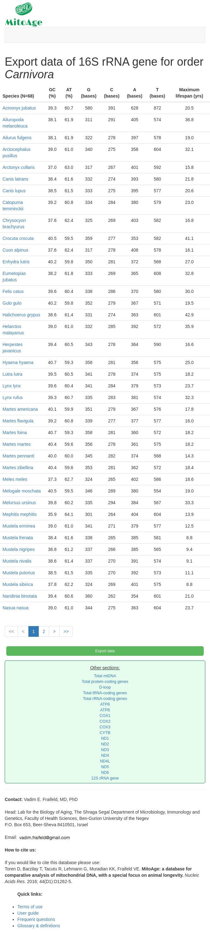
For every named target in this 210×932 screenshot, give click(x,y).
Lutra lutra (12, 374)
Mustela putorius (19, 572)
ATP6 (105, 704)
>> (65, 631)
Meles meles (15, 479)
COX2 (105, 721)
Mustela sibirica (18, 584)
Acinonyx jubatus (19, 108)
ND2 (105, 744)
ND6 (105, 772)
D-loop (105, 687)
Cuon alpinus (15, 250)
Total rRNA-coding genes (105, 698)
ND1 (105, 738)
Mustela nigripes (19, 549)
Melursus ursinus (19, 502)
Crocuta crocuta (18, 238)
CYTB (105, 733)
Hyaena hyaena (18, 362)
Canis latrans (15, 179)
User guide (28, 913)
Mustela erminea (19, 526)
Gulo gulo (12, 303)
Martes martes (17, 444)
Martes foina (15, 432)
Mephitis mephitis (20, 514)
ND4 (105, 755)
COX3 (105, 727)
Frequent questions (36, 919)
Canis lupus (14, 190)
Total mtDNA (105, 676)
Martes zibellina (18, 467)
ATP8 (105, 710)
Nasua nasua (16, 607)
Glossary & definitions (38, 925)
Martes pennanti (18, 455)
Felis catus (13, 291)
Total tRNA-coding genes (105, 693)
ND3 (105, 750)
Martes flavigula (18, 420)
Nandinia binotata (20, 596)
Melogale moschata (22, 490)
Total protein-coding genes (105, 681)
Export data (104, 651)
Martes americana (20, 409)
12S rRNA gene (105, 778)
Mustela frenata (18, 537)
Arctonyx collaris (19, 167)
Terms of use (30, 906)
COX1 (105, 716)
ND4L (105, 761)
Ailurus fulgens (17, 137)
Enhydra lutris (16, 261)
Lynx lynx (12, 385)
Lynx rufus (13, 397)
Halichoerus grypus (21, 314)
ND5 (105, 767)
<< (11, 631)
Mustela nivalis (17, 561)
